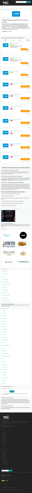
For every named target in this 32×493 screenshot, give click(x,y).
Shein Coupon (4, 287)
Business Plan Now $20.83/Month (15, 143)
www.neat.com (8, 27)
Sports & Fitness (4, 372)
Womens (3, 361)
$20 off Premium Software (14, 71)
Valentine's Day (4, 321)
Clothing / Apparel (4, 329)
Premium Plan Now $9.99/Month (15, 94)
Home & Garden (4, 337)
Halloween (3, 323)
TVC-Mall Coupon (4, 273)
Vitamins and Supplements (6, 356)
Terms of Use (4, 437)
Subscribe (12, 391)
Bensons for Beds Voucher (6, 284)
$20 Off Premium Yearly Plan (14, 43)
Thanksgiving (4, 318)
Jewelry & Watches (5, 369)
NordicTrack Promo (4, 460)
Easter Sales (4, 334)
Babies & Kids (4, 380)
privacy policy (26, 472)
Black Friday (4, 326)
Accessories (4, 310)
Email (12, 79)
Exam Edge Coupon (5, 279)
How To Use (4, 434)
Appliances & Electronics (5, 345)
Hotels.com (3, 453)
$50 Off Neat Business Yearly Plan (15, 57)
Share (9, 79)
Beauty (3, 342)
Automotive (4, 383)
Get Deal (25, 86)
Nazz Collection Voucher (5, 300)
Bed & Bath (4, 364)
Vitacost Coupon (4, 292)
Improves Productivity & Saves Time (16, 119)
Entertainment (4, 350)
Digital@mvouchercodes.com (7, 426)
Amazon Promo (4, 451)
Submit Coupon (4, 432)
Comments (28, 79)
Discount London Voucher (6, 295)
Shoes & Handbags (5, 353)
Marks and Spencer (4, 462)
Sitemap (3, 439)
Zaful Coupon (4, 276)
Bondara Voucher (4, 458)
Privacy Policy (4, 441)
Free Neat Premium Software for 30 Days (16, 82)
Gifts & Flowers (4, 315)
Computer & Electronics (5, 377)
